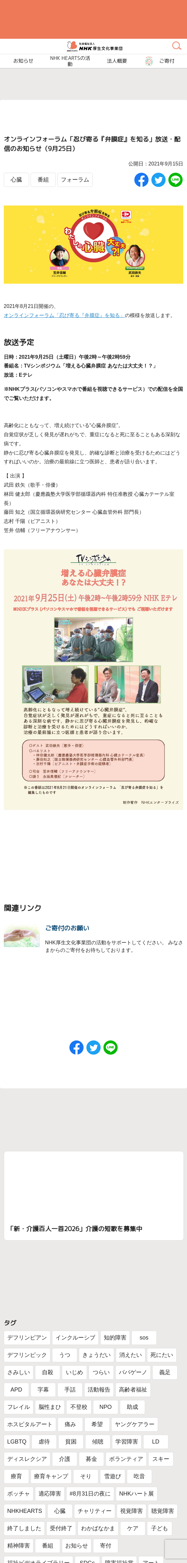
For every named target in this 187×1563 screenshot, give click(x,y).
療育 (16, 1476)
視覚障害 (131, 1511)
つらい (101, 1372)
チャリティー (95, 1511)
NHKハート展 (136, 1494)
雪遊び (112, 1476)
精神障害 (18, 1546)
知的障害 (115, 1337)
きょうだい (96, 1355)
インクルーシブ (75, 1337)
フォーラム (75, 180)
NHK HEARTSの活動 (70, 61)
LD (155, 1442)
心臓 (16, 180)
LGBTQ (16, 1442)
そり (85, 1476)
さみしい (18, 1372)
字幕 (43, 1389)
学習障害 (126, 1442)
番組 (43, 180)
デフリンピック (27, 1355)
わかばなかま (98, 1528)
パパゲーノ (133, 1372)
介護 (64, 1459)
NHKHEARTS (24, 1511)
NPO (105, 1407)
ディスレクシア (27, 1459)
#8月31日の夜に (90, 1494)
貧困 (71, 1442)
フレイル (18, 1407)
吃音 (139, 1476)
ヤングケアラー (135, 1424)
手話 (70, 1389)
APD (16, 1389)
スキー (160, 1459)
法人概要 (117, 61)
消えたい (130, 1355)
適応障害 (49, 1494)
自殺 (47, 1372)
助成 (132, 1407)
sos (144, 1337)
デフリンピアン (27, 1337)
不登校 (78, 1407)
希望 (97, 1424)
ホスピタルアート (30, 1424)
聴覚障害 (162, 1511)
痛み (70, 1424)
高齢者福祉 (133, 1389)
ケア (132, 1528)
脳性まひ (49, 1407)
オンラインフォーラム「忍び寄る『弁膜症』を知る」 (64, 315)
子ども (159, 1528)
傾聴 (97, 1442)
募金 (91, 1459)
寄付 (105, 1546)
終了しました (24, 1528)
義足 (165, 1372)
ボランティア (126, 1459)
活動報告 (99, 1389)
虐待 (44, 1442)
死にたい (161, 1355)
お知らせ (76, 1546)
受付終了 (61, 1528)
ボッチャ (18, 1494)
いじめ (74, 1372)
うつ (64, 1355)
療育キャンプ (51, 1476)
